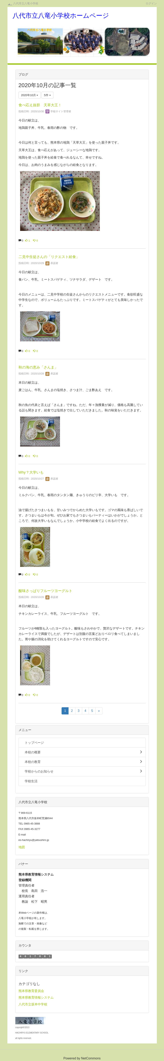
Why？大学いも (31, 472)
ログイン (151, 3)
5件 (47, 95)
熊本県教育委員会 (31, 991)
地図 (22, 847)
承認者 (51, 263)
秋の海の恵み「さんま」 (38, 367)
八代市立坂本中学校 (33, 1004)
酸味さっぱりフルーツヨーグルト (45, 591)
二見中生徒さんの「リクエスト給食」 (49, 257)
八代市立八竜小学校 (25, 3)
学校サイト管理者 (58, 111)
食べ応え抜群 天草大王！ (40, 105)
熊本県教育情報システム (36, 997)
